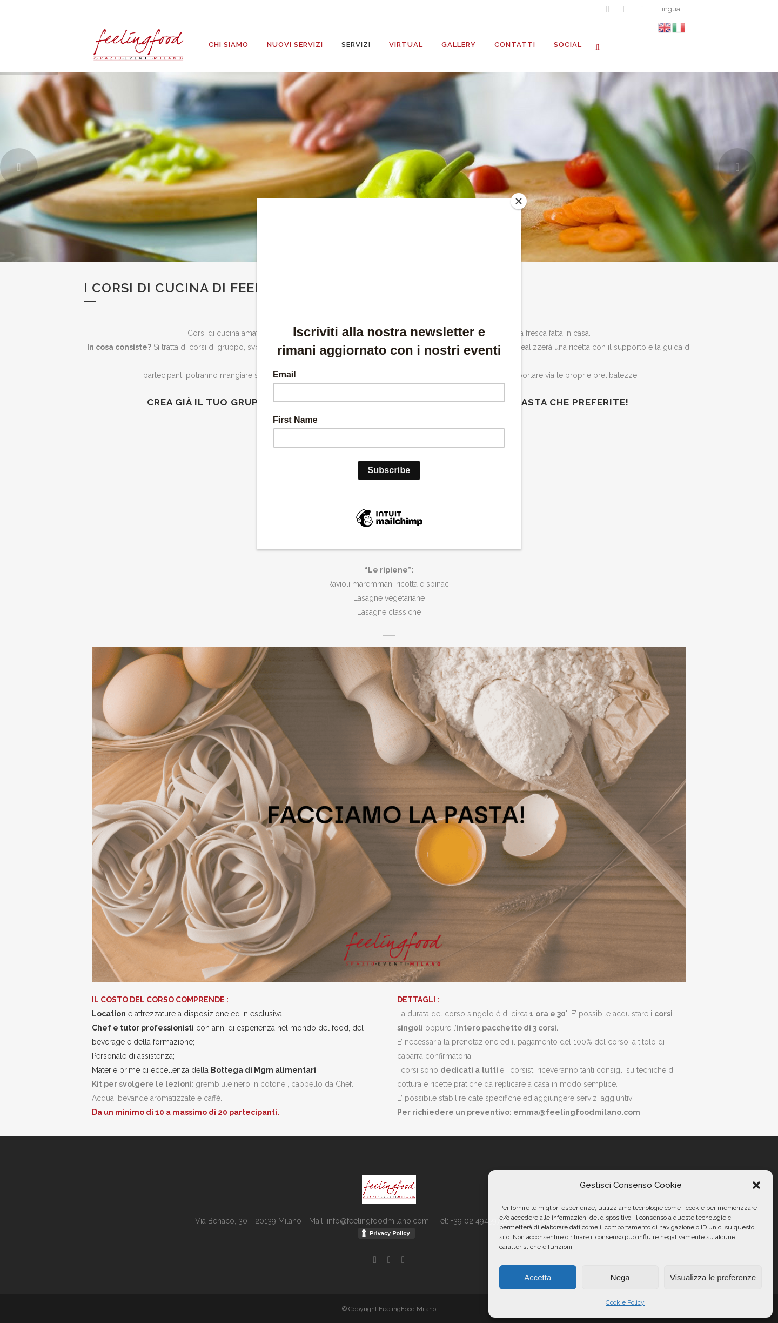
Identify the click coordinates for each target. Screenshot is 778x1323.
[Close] (519, 201)
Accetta (537, 1277)
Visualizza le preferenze (713, 1277)
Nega (620, 1277)
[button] (756, 1185)
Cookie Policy (625, 1302)
